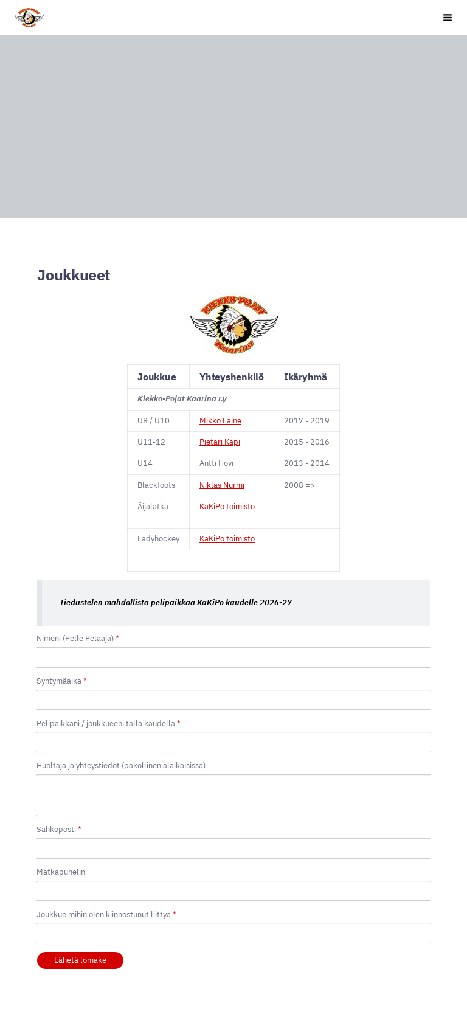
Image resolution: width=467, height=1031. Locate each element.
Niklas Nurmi (221, 485)
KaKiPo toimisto (227, 506)
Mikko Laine (220, 420)
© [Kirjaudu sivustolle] (41, 967)
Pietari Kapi (219, 442)
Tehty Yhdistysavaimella (99, 989)
